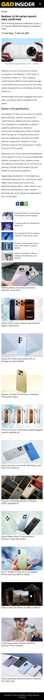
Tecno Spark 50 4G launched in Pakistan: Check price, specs (27, 234)
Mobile (4, 11)
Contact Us (22, 697)
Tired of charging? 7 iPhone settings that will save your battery (25, 255)
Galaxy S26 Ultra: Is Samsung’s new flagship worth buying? (27, 214)
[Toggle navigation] (40, 4)
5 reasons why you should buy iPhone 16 (27, 224)
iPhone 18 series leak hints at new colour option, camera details (26, 245)
